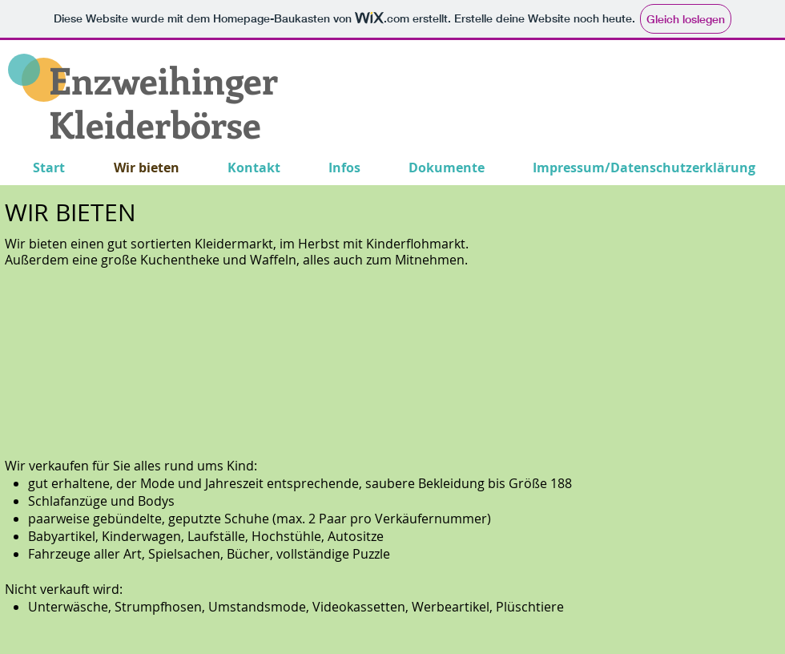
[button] (121, 361)
